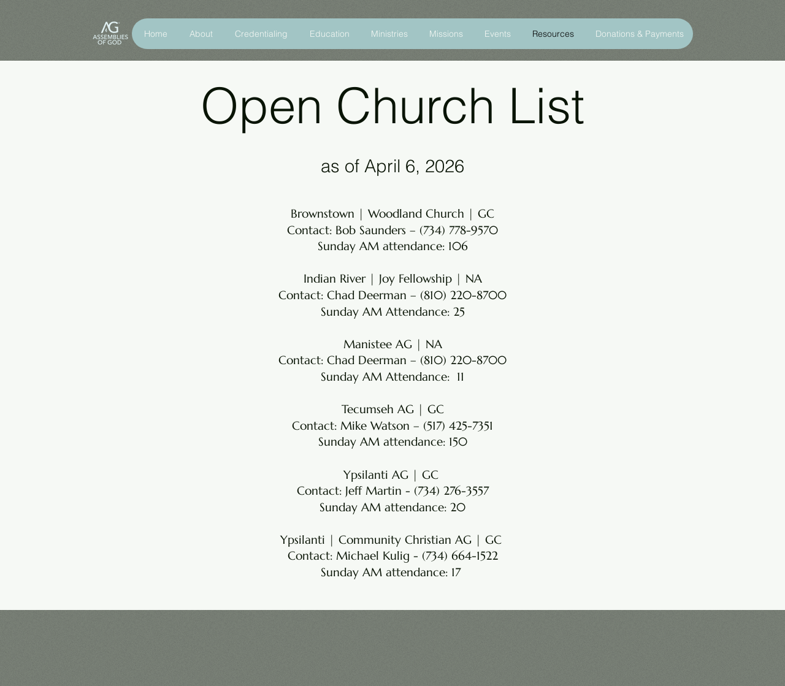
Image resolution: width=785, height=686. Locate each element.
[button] (199, 33)
